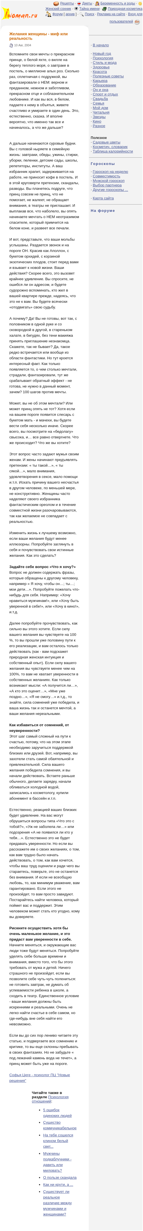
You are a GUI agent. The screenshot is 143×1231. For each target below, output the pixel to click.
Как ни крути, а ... (58, 1184)
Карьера (100, 81)
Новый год (102, 53)
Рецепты (67, 3)
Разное (99, 126)
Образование (104, 85)
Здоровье (101, 67)
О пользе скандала (60, 1177)
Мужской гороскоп (108, 181)
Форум (57, 14)
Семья (98, 103)
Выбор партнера (107, 185)
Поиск (89, 14)
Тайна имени (89, 9)
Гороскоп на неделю (110, 171)
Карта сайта (103, 198)
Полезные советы (108, 76)
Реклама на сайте (111, 14)
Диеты (87, 3)
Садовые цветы (106, 142)
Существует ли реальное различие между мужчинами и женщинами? (57, 1202)
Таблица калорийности (113, 151)
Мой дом (100, 108)
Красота (100, 71)
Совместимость (106, 176)
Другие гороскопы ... (110, 190)
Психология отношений (50, 1099)
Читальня (101, 112)
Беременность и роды (117, 3)
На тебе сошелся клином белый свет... (58, 1141)
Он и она (100, 90)
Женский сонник (58, 9)
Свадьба (100, 99)
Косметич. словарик (110, 147)
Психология (103, 58)
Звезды (99, 117)
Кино (97, 121)
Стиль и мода (104, 62)
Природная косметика (125, 9)
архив (70, 14)
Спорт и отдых (105, 94)
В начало (101, 45)
